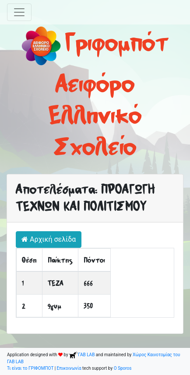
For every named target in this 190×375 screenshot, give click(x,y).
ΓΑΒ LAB (82, 354)
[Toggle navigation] (19, 12)
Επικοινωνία (69, 368)
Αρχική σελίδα (48, 239)
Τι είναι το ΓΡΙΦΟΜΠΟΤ (30, 368)
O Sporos (123, 368)
